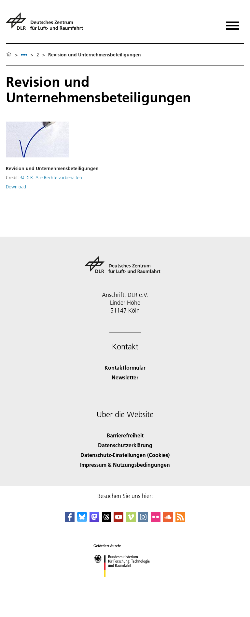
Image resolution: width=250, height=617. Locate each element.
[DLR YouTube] (118, 519)
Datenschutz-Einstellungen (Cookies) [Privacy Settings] (125, 454)
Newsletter (125, 377)
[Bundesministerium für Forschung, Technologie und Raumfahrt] (125, 582)
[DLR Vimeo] (131, 519)
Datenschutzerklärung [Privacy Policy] (125, 445)
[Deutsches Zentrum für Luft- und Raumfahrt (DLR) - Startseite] (47, 24)
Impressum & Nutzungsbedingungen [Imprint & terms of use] (125, 464)
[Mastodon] (94, 519)
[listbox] (24, 55)
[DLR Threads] (106, 519)
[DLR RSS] (180, 519)
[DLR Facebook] (70, 519)
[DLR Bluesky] (82, 519)
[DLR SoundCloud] (168, 519)
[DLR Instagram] (143, 519)
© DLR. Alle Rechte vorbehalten (51, 178)
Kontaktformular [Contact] (125, 367)
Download (16, 187)
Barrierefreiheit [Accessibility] (125, 435)
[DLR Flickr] (155, 519)
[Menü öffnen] (232, 23)
